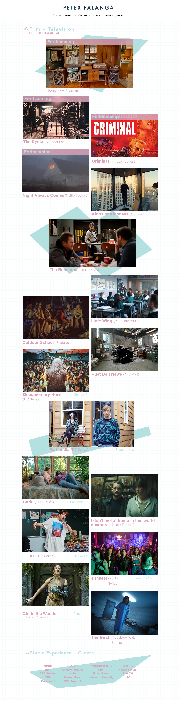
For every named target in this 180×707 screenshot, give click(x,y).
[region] (90, 63)
